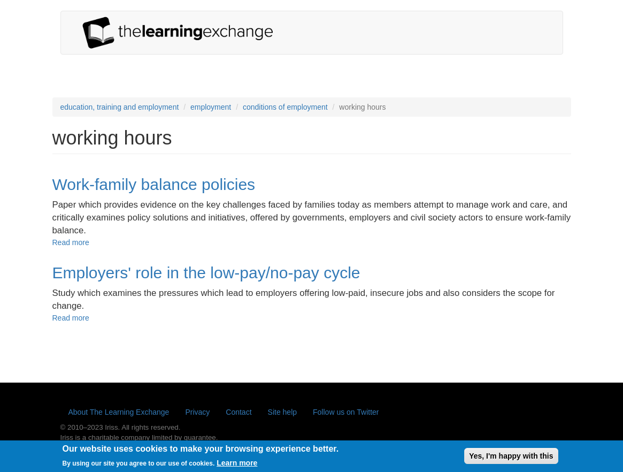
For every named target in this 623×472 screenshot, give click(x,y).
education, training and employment (119, 107)
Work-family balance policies (154, 184)
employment (210, 107)
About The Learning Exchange (119, 412)
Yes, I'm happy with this (511, 457)
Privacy (197, 412)
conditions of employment (285, 107)
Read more (70, 242)
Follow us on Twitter (346, 412)
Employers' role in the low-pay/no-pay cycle (206, 272)
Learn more (237, 464)
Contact (238, 412)
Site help (282, 412)
